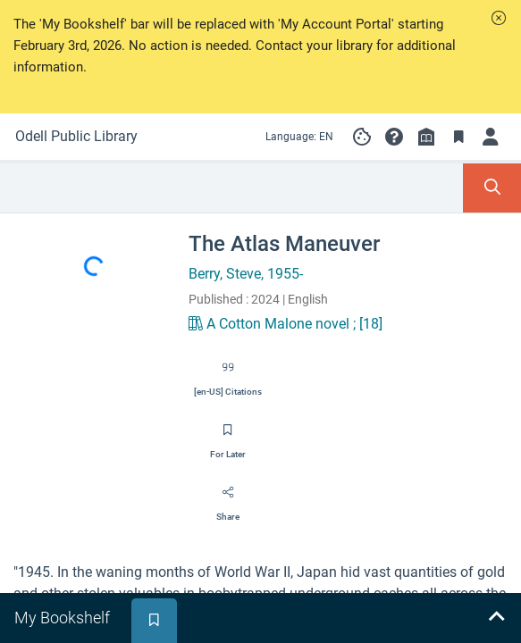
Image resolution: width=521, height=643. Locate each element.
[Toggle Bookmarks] (458, 137)
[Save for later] (228, 436)
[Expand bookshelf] (496, 618)
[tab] (64, 618)
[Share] (228, 498)
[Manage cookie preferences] (362, 137)
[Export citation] (228, 373)
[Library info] (426, 137)
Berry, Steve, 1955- (246, 273)
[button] (499, 18)
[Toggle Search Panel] (492, 188)
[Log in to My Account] (491, 137)
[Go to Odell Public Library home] (76, 136)
